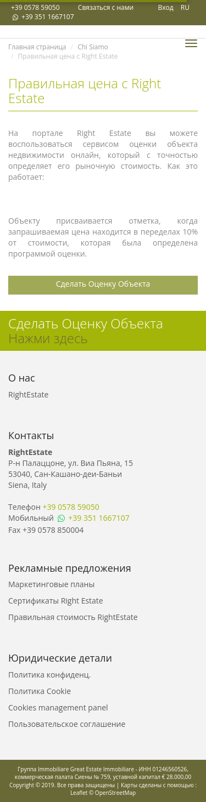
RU (185, 7)
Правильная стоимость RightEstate (73, 617)
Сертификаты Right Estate (55, 600)
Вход (166, 7)
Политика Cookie (39, 691)
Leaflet (78, 793)
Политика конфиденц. (49, 674)
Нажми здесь (48, 338)
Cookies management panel (58, 707)
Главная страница (37, 47)
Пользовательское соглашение (66, 724)
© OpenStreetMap (112, 793)
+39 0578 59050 (35, 7)
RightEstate (28, 394)
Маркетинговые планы (51, 584)
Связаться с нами (105, 7)
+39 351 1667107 (42, 16)
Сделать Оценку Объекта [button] (103, 283)
